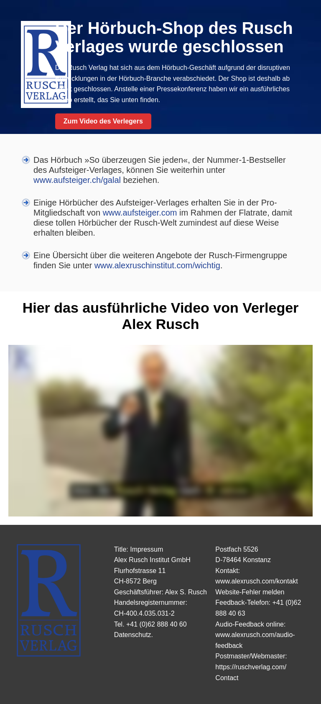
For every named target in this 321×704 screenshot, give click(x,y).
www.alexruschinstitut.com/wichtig (157, 265)
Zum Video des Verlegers (103, 121)
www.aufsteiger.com (140, 212)
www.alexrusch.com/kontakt (256, 581)
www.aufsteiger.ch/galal (77, 180)
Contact (226, 677)
